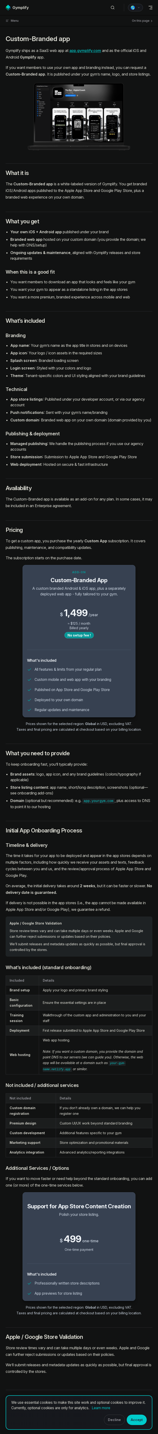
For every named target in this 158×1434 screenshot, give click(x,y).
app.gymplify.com (85, 50)
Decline (114, 1420)
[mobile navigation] (150, 7)
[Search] (112, 7)
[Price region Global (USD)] (135, 7)
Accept (137, 1420)
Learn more (101, 1408)
